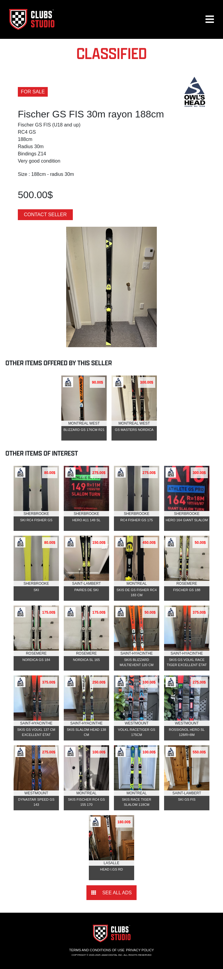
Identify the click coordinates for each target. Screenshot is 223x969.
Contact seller (45, 214)
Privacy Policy (140, 950)
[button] (209, 22)
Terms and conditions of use (96, 950)
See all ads (111, 892)
